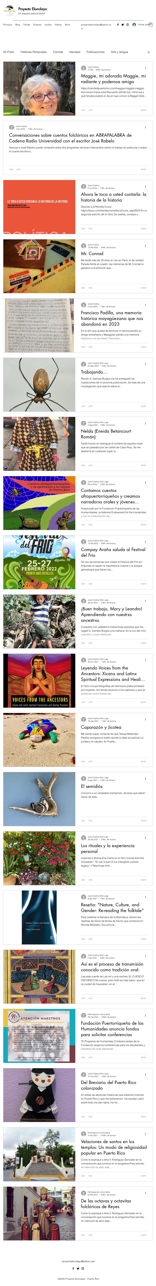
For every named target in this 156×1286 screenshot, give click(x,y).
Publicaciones (96, 52)
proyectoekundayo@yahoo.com (78, 1261)
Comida (58, 52)
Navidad (74, 52)
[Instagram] (127, 24)
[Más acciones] (146, 68)
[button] (151, 24)
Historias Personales (34, 52)
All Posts (8, 52)
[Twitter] (122, 24)
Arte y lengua (119, 52)
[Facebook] (118, 24)
